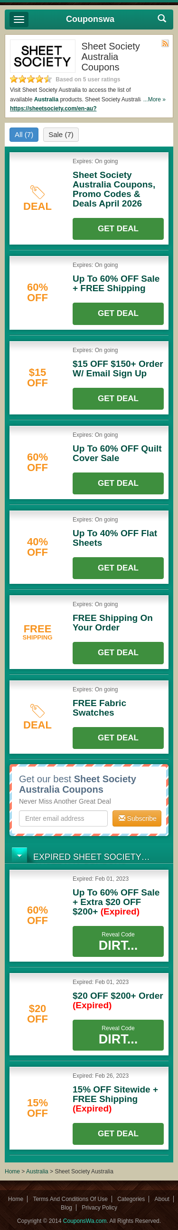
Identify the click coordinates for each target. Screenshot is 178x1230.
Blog (66, 1207)
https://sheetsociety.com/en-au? (53, 108)
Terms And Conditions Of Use (70, 1199)
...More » (154, 99)
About (162, 1199)
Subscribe (138, 818)
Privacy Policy (99, 1207)
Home (12, 1171)
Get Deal (118, 228)
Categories (131, 1199)
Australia (46, 99)
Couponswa (90, 19)
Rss (165, 43)
